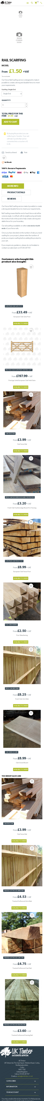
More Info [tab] (12, 186)
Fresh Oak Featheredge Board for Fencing (19, 497)
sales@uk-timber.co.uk (25, 1076)
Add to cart (10, 122)
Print (23, 152)
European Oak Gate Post (13, 306)
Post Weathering (11, 624)
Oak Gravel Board (11, 752)
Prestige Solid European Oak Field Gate (18, 370)
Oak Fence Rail (10, 433)
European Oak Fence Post (14, 561)
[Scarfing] (12, 93)
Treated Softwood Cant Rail (14, 957)
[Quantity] (13, 105)
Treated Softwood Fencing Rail (15, 1024)
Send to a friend (9, 152)
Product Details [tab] (16, 192)
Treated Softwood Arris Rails (14, 890)
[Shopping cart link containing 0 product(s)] (36, 3)
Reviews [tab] (11, 199)
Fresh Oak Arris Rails (12, 688)
